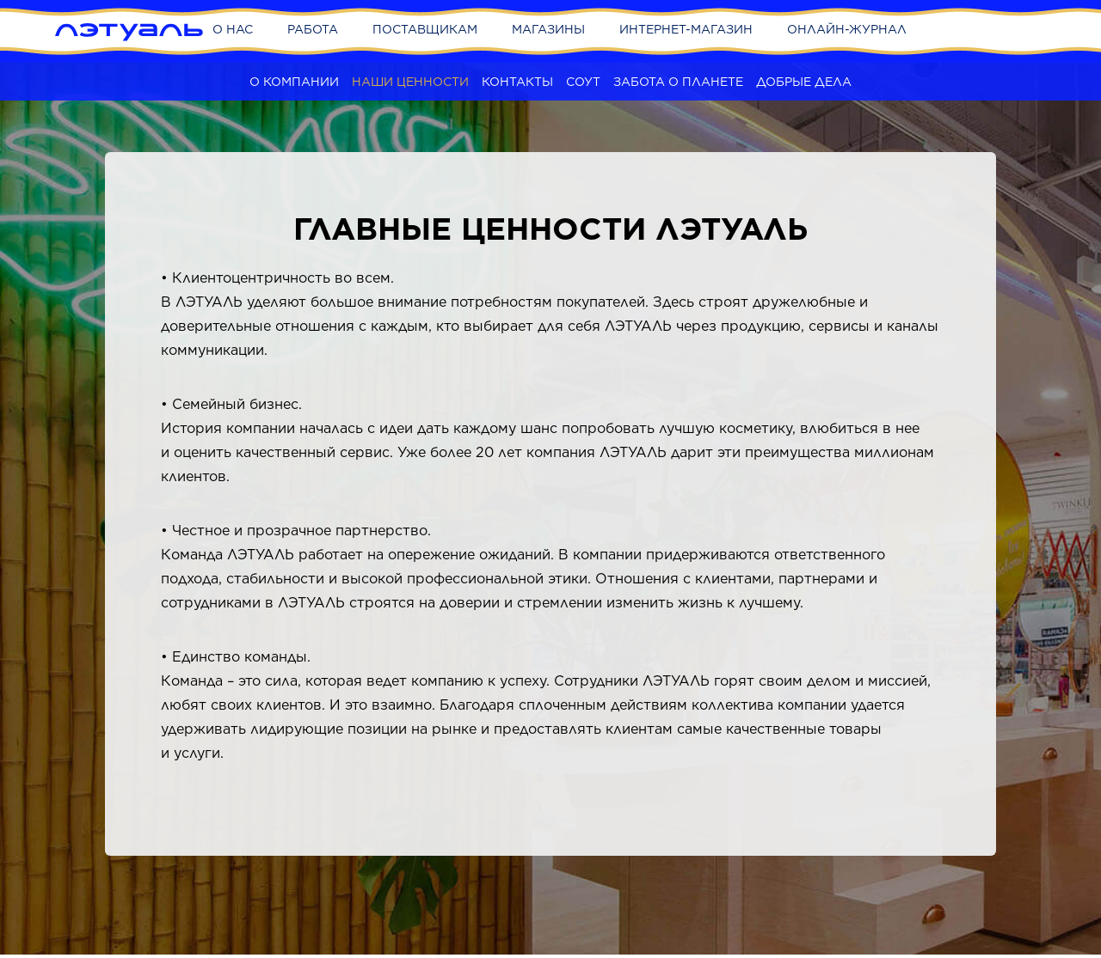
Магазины (548, 29)
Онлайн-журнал (847, 29)
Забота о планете (678, 81)
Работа (312, 29)
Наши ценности (410, 81)
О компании (294, 81)
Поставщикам (424, 29)
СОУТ (583, 81)
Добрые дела (804, 81)
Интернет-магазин (686, 29)
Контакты (517, 81)
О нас (232, 29)
